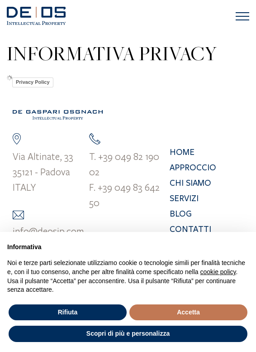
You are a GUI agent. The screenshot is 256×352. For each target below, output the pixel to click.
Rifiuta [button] (68, 312)
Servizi (184, 198)
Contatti (190, 229)
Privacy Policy (33, 82)
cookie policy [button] (218, 271)
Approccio (193, 168)
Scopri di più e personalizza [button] (128, 333)
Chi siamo (190, 183)
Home (182, 152)
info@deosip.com (48, 231)
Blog (181, 214)
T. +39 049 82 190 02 (124, 164)
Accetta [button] (188, 312)
